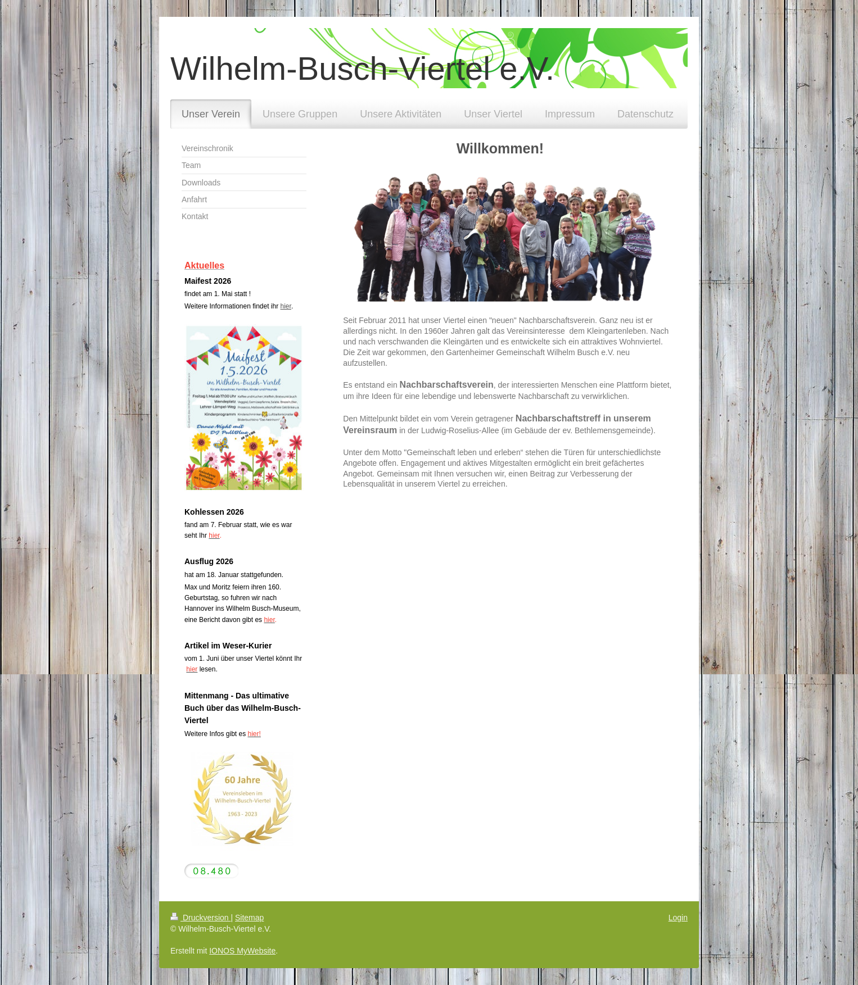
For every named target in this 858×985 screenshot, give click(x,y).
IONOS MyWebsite (242, 950)
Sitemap (249, 917)
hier (286, 306)
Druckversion (200, 917)
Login (678, 917)
